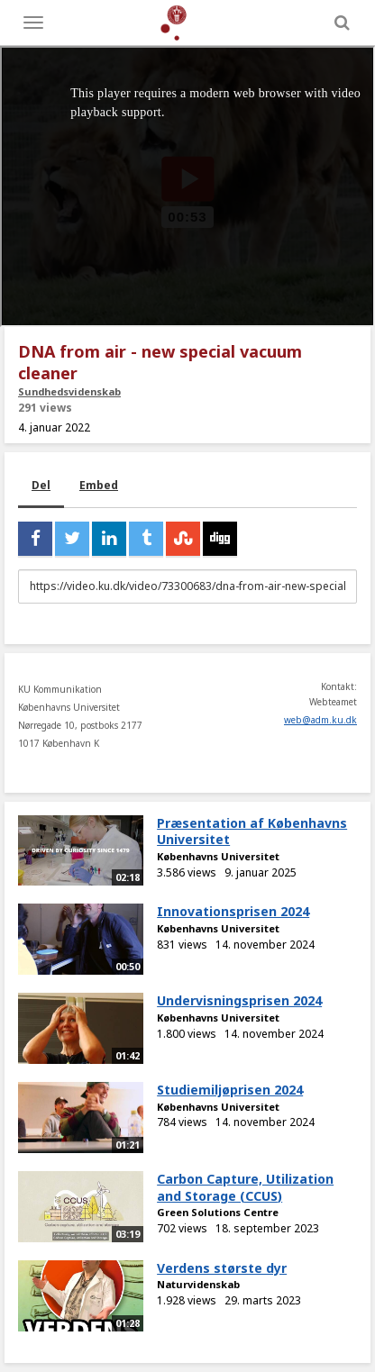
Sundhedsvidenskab (69, 391)
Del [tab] (41, 485)
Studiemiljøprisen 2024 (230, 1089)
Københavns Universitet (218, 856)
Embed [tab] (98, 485)
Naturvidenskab (198, 1284)
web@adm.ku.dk (320, 719)
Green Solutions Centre (218, 1212)
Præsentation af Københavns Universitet (252, 831)
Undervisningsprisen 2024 (239, 1000)
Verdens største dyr (222, 1268)
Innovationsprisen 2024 (233, 911)
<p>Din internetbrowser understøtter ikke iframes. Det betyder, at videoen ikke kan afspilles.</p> (187, 186)
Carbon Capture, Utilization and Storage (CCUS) (245, 1187)
